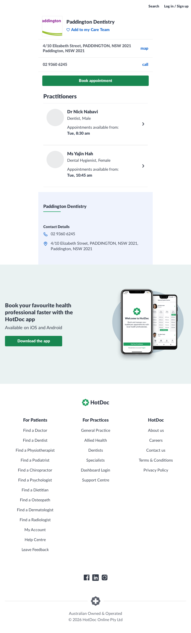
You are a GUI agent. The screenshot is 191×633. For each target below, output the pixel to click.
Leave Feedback (35, 550)
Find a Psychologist (35, 480)
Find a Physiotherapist (35, 450)
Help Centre (35, 540)
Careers (156, 440)
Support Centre (95, 480)
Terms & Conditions (156, 460)
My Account (35, 530)
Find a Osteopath (35, 500)
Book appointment (95, 81)
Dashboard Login (95, 470)
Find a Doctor (35, 431)
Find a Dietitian (35, 490)
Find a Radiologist (35, 520)
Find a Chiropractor (35, 470)
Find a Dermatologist (35, 510)
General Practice (95, 431)
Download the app (33, 341)
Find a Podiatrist (35, 460)
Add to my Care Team (88, 30)
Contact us (155, 450)
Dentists (95, 450)
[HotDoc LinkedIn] (95, 577)
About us (156, 431)
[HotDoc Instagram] (104, 577)
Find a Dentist (35, 440)
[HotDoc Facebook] (86, 577)
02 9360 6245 (63, 234)
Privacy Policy (155, 470)
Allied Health (95, 440)
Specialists (95, 460)
